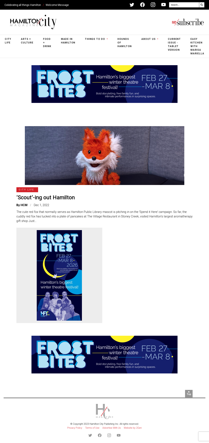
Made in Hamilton (68, 41)
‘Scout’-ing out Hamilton (45, 197)
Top (189, 394)
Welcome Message (57, 4)
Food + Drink (47, 43)
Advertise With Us (111, 427)
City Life (8, 41)
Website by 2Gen (133, 427)
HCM (24, 205)
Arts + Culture (27, 41)
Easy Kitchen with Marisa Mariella (197, 46)
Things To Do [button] (95, 39)
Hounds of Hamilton (124, 43)
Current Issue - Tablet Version (174, 44)
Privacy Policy (74, 427)
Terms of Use (92, 427)
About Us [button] (148, 39)
